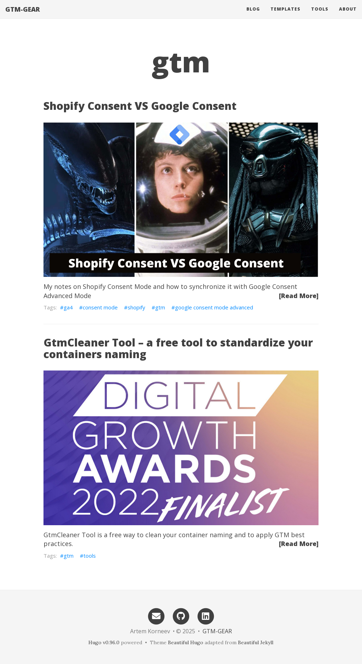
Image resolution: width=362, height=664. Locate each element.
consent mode (100, 307)
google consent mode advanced (214, 307)
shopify (136, 307)
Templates (285, 16)
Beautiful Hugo (185, 642)
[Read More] (299, 295)
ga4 (68, 307)
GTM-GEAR (22, 16)
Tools (319, 16)
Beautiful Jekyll (255, 642)
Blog (253, 16)
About (348, 16)
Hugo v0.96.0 (103, 642)
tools (89, 555)
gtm (160, 307)
